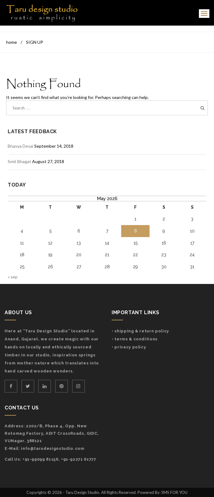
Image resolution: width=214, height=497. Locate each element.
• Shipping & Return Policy (140, 331)
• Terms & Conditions (135, 339)
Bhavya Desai (20, 146)
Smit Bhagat (19, 161)
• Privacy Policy (129, 347)
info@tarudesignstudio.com (52, 448)
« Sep (13, 276)
